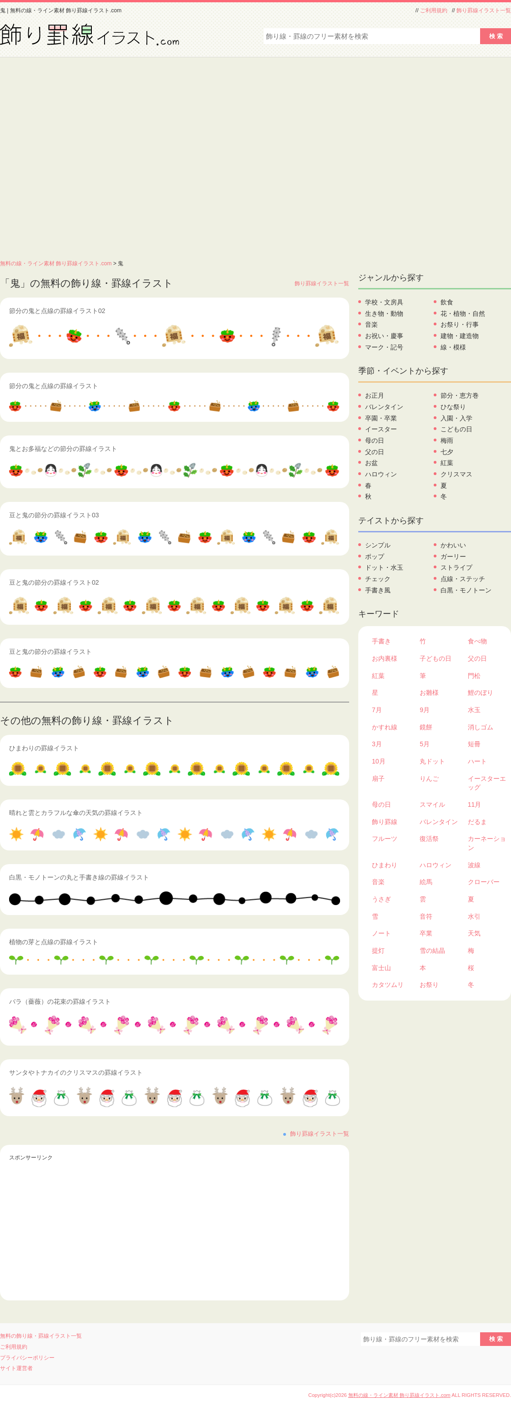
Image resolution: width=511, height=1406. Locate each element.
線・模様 (453, 347)
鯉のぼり (480, 692)
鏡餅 (426, 727)
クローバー (484, 881)
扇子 (378, 778)
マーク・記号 (384, 347)
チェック (378, 578)
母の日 (374, 440)
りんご (429, 778)
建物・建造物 (460, 335)
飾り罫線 (384, 821)
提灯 (378, 950)
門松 (474, 675)
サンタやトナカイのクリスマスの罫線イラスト (76, 1072)
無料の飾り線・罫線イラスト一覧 (41, 1336)
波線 (474, 865)
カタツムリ (388, 984)
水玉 (474, 709)
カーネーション (487, 843)
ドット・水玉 (384, 567)
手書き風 (378, 590)
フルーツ (384, 838)
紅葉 (447, 462)
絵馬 (426, 881)
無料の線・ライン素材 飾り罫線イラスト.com (56, 263)
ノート (381, 933)
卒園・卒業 (381, 418)
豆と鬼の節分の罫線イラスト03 (54, 515)
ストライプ (456, 567)
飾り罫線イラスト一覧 (483, 10)
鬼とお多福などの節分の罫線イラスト (63, 448)
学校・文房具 (384, 302)
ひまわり (384, 865)
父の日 (374, 451)
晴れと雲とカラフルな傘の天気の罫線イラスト (76, 812)
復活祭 (429, 838)
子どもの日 (435, 658)
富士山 (381, 967)
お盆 (371, 462)
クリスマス (456, 474)
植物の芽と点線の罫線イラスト (53, 942)
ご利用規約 (433, 10)
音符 (426, 916)
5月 (425, 744)
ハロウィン (381, 474)
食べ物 (477, 641)
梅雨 (447, 440)
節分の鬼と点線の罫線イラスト (53, 385)
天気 (474, 933)
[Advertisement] (94, 156)
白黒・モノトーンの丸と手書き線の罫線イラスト (79, 877)
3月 (377, 744)
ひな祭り (453, 406)
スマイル (432, 804)
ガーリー (453, 556)
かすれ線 (384, 727)
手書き (381, 641)
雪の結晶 (432, 950)
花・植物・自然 (463, 313)
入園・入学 (456, 418)
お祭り (429, 984)
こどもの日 (456, 429)
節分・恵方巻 (460, 395)
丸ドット (432, 761)
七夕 (447, 451)
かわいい (453, 545)
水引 (474, 916)
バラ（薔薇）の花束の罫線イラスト (60, 1001)
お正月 (374, 395)
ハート (477, 761)
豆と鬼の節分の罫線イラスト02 (54, 582)
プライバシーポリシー (27, 1358)
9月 (425, 709)
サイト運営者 (16, 1368)
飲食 (447, 302)
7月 (377, 709)
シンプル (378, 545)
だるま (477, 821)
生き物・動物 (384, 313)
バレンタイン (384, 406)
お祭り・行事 (460, 324)
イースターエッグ (487, 783)
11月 (474, 804)
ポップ (374, 556)
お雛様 (429, 692)
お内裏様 (384, 658)
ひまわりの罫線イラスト (44, 748)
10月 (379, 761)
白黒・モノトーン (466, 590)
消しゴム (480, 727)
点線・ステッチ (463, 578)
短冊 (474, 744)
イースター (381, 429)
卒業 (426, 933)
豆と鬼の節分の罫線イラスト (50, 651)
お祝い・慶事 (384, 335)
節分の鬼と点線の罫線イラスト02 (57, 310)
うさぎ (381, 899)
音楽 (371, 324)
